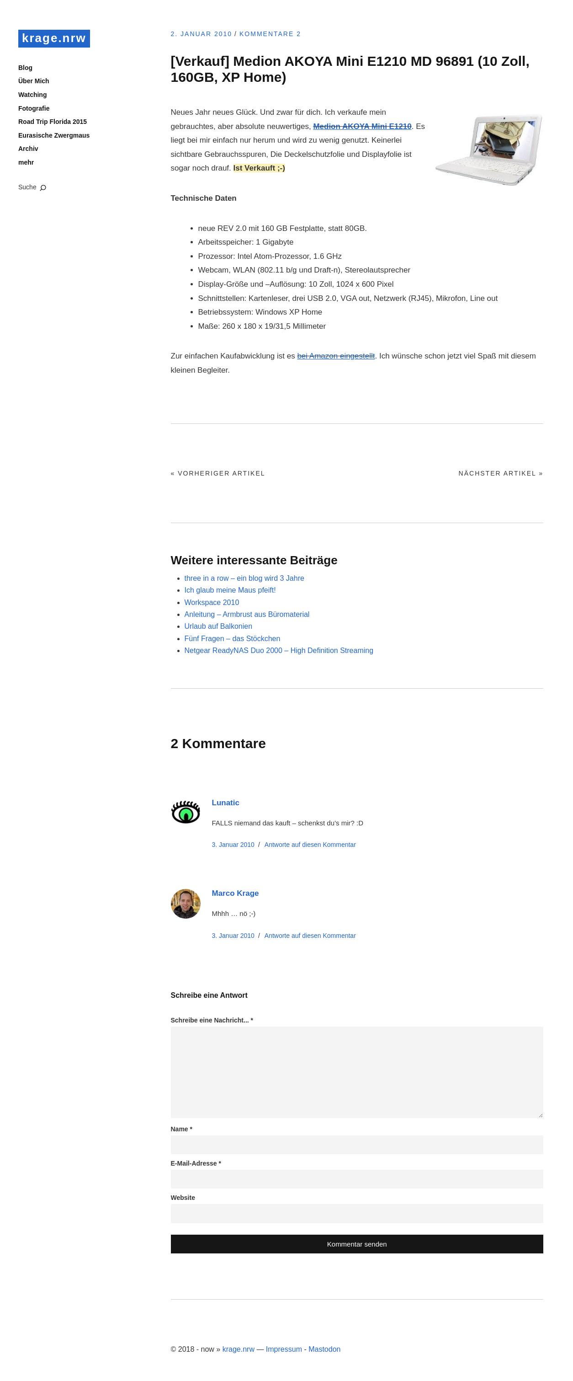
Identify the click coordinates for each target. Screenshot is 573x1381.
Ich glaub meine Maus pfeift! (230, 590)
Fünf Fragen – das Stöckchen (233, 638)
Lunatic (225, 802)
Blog (25, 67)
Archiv (28, 148)
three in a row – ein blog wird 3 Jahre (244, 578)
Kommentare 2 (270, 33)
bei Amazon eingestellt (336, 356)
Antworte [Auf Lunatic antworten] (310, 844)
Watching (32, 94)
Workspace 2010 (212, 602)
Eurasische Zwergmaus (54, 135)
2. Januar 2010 (202, 33)
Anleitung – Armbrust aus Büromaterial (247, 614)
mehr (26, 162)
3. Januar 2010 (233, 844)
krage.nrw (54, 38)
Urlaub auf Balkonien (219, 626)
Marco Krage (235, 893)
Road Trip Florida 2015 (52, 121)
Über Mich (33, 81)
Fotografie (33, 108)
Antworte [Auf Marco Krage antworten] (310, 935)
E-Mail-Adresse (196, 1163)
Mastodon (324, 1349)
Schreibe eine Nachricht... (212, 1020)
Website (183, 1197)
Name (181, 1129)
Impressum (284, 1349)
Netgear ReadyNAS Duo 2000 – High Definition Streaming (279, 650)
